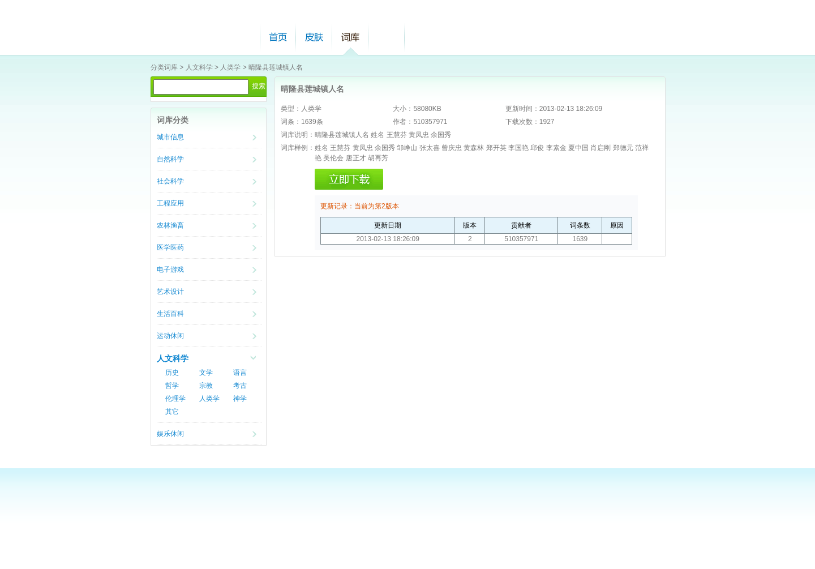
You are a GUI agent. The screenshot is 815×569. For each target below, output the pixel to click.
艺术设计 (170, 292)
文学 (206, 373)
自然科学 (170, 159)
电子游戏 (170, 269)
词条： (291, 122)
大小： (403, 109)
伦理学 (175, 399)
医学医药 (170, 247)
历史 (172, 373)
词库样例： (298, 148)
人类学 (230, 67)
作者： (403, 122)
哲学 (172, 386)
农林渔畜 (170, 225)
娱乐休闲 (170, 434)
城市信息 (170, 137)
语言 (240, 373)
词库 (350, 37)
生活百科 (170, 314)
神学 (240, 399)
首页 (278, 37)
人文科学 (199, 67)
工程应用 (170, 203)
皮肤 (314, 37)
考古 (240, 386)
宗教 (206, 386)
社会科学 (170, 181)
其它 (172, 412)
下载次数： (522, 122)
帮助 (387, 37)
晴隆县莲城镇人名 (275, 67)
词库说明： (298, 135)
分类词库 (164, 67)
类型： (291, 109)
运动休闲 (170, 336)
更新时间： (522, 109)
